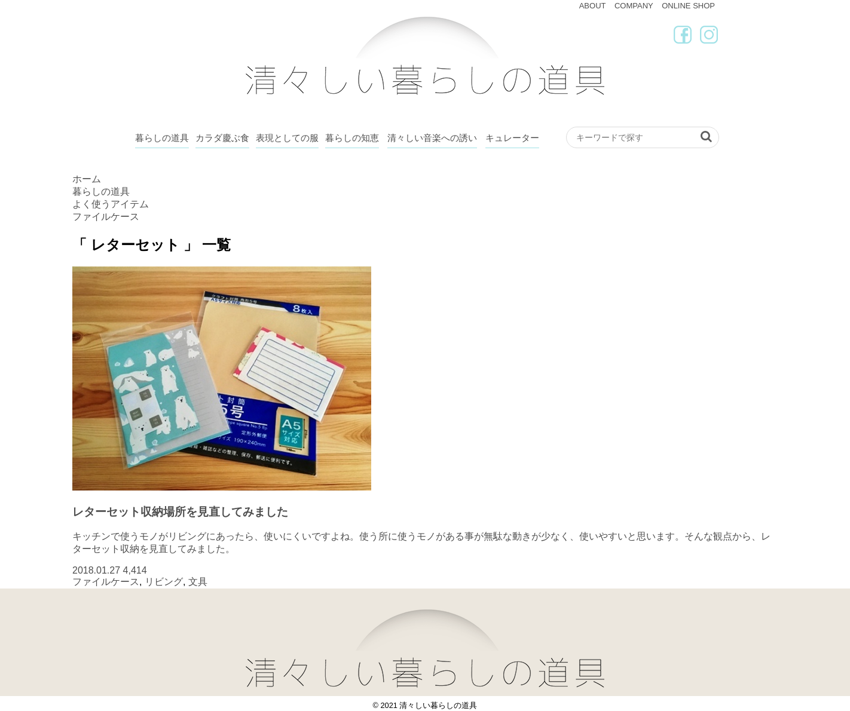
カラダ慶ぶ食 (222, 138)
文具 (197, 582)
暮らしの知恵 (352, 138)
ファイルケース (105, 582)
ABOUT (592, 5)
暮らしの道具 (162, 138)
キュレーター (512, 138)
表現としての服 (287, 138)
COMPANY (633, 5)
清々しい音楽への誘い (432, 138)
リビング (164, 582)
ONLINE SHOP (688, 5)
